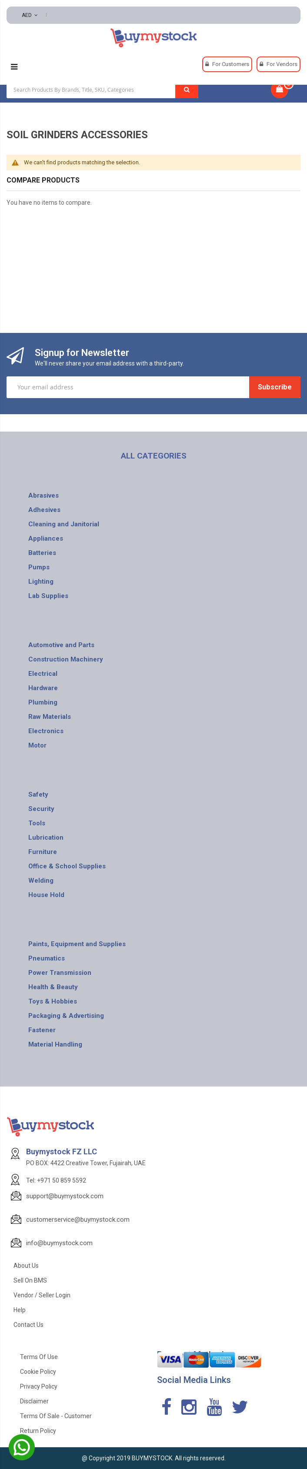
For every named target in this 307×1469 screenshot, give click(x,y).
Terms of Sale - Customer (56, 1415)
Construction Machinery (65, 659)
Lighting (40, 581)
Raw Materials (49, 717)
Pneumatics (46, 958)
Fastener (42, 1030)
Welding (40, 880)
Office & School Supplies (67, 866)
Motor (37, 745)
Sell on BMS (30, 1280)
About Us (26, 1265)
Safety (38, 794)
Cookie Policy (38, 1371)
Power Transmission (59, 973)
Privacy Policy (38, 1386)
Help (19, 1309)
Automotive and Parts (61, 645)
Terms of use (39, 1356)
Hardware (43, 688)
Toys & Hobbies (52, 1001)
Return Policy (38, 1430)
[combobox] (102, 89)
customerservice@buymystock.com (78, 1219)
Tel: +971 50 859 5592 (56, 1180)
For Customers (230, 64)
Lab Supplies (48, 596)
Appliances (45, 538)
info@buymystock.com (59, 1243)
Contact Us (28, 1324)
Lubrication (45, 837)
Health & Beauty (53, 987)
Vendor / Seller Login (41, 1295)
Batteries (42, 553)
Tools (36, 823)
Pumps (39, 567)
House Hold (46, 895)
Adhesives (44, 510)
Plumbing (42, 702)
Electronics (45, 731)
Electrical (42, 674)
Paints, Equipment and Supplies (77, 944)
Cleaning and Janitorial (63, 524)
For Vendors (282, 64)
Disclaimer (34, 1401)
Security (41, 809)
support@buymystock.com (64, 1196)
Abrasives (43, 495)
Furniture (42, 852)
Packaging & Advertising (66, 1016)
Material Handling (55, 1044)
